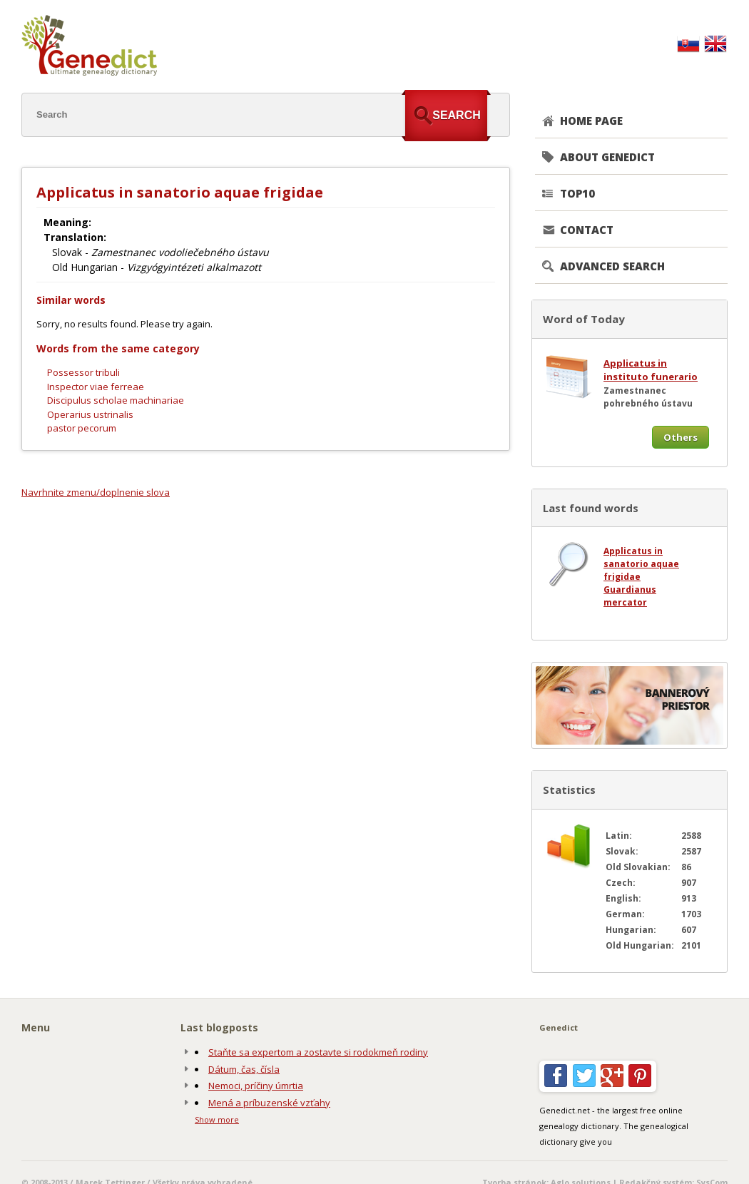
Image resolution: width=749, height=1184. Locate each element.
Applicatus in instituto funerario (650, 370)
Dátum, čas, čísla (244, 1069)
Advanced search (612, 266)
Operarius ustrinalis (90, 414)
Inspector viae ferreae (95, 386)
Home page (591, 120)
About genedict (607, 157)
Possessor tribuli (83, 372)
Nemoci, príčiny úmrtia (255, 1085)
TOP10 (577, 193)
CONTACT (586, 230)
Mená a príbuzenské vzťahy (269, 1102)
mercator (625, 602)
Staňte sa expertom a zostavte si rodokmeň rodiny (318, 1052)
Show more (217, 1119)
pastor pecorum (81, 428)
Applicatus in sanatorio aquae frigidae (641, 564)
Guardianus (629, 589)
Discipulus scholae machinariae (115, 400)
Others (680, 437)
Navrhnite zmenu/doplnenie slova (95, 492)
